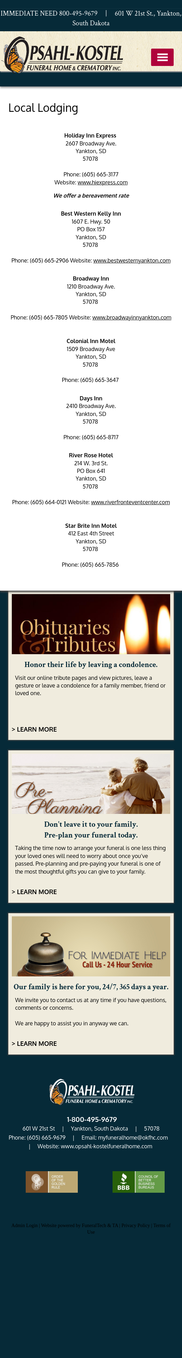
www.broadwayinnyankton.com (131, 317)
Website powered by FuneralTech (73, 1225)
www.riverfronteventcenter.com (130, 502)
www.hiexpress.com (103, 182)
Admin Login (24, 1225)
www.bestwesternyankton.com (132, 260)
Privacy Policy (136, 1225)
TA (115, 1225)
